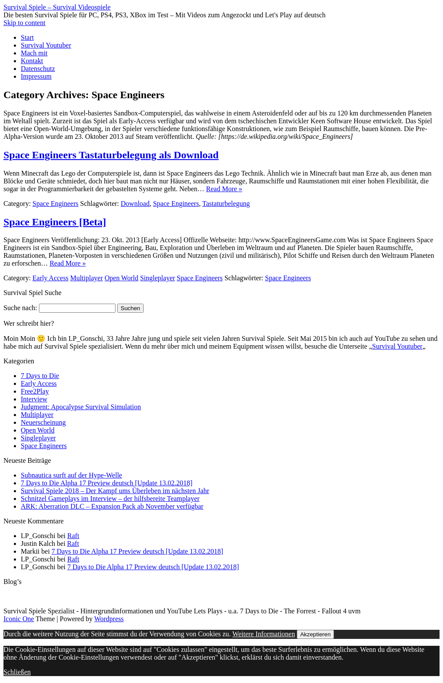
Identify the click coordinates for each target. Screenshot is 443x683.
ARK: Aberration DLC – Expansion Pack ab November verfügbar (112, 506)
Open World (121, 278)
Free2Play (35, 391)
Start (27, 37)
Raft (73, 535)
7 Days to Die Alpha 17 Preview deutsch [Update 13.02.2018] (107, 483)
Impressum (36, 76)
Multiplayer (86, 278)
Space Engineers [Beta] (54, 222)
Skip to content (24, 22)
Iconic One (18, 618)
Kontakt (32, 60)
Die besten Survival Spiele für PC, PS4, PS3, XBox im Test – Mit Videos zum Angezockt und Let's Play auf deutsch (164, 15)
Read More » (224, 188)
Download (135, 203)
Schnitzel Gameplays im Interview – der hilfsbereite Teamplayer (110, 498)
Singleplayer (157, 278)
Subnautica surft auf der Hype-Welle (71, 475)
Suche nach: (20, 307)
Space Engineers (55, 203)
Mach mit (34, 53)
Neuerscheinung (43, 422)
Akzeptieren (315, 634)
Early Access (50, 278)
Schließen (17, 672)
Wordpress (109, 618)
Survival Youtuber (46, 45)
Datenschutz (38, 68)
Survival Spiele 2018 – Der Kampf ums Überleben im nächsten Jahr (115, 490)
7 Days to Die (40, 375)
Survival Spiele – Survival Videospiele (57, 7)
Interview (34, 399)
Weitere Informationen (263, 634)
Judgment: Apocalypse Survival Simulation (81, 406)
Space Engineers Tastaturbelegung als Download (110, 154)
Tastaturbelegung (226, 203)
